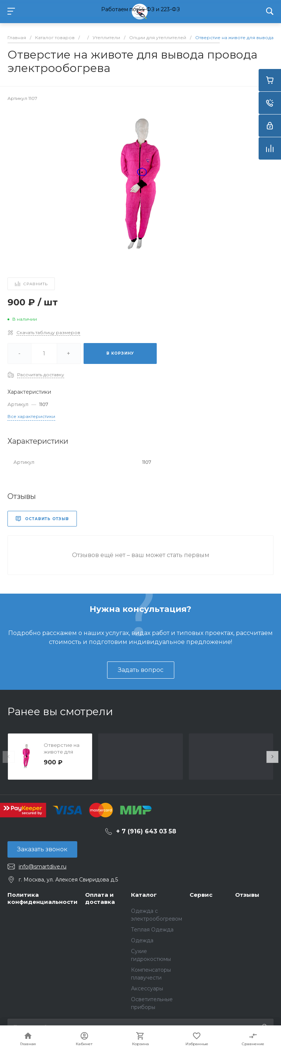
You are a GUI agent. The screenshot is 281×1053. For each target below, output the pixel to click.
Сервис (201, 894)
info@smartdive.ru (42, 866)
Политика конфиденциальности (42, 898)
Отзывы (247, 894)
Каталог (144, 894)
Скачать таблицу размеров (48, 332)
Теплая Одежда (152, 929)
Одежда (142, 940)
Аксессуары (147, 988)
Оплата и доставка (100, 898)
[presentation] (9, 757)
